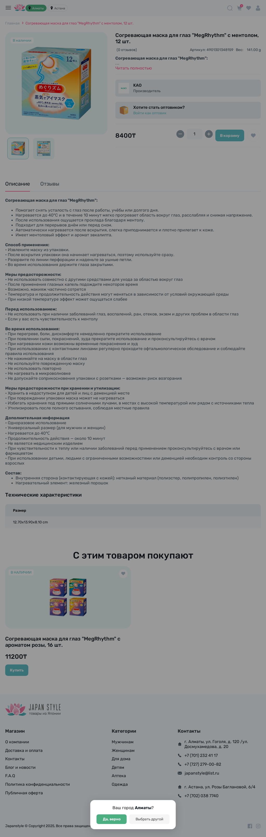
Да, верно (112, 819)
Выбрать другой (149, 819)
